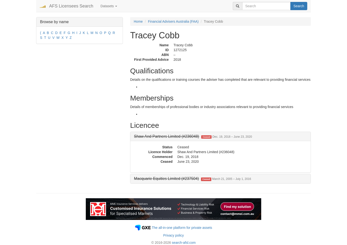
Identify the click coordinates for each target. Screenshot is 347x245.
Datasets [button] (108, 6)
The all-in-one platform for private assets (182, 228)
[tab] (220, 136)
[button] (193, 136)
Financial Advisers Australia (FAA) (173, 21)
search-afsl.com (184, 243)
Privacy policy (173, 235)
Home (138, 21)
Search (299, 6)
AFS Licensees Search (71, 6)
